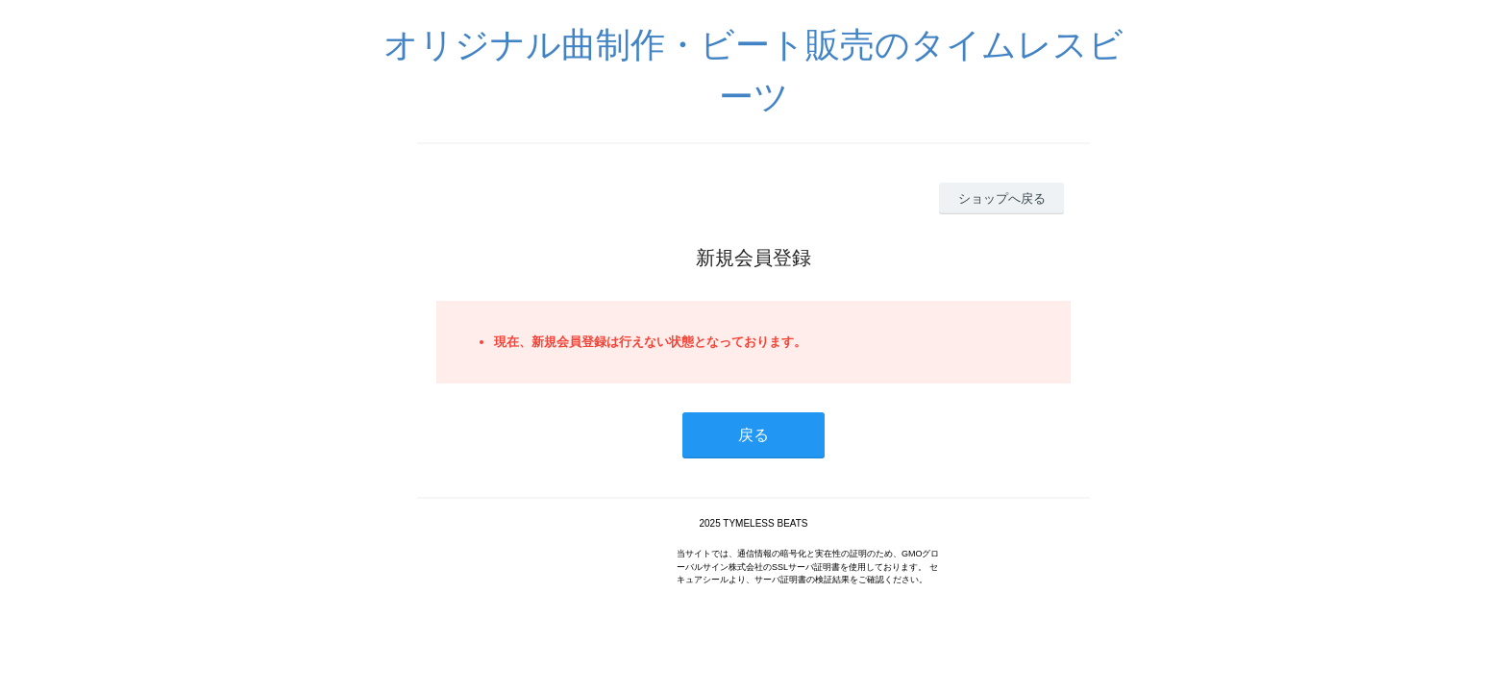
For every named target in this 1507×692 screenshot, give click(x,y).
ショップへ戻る (1002, 198)
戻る (753, 435)
